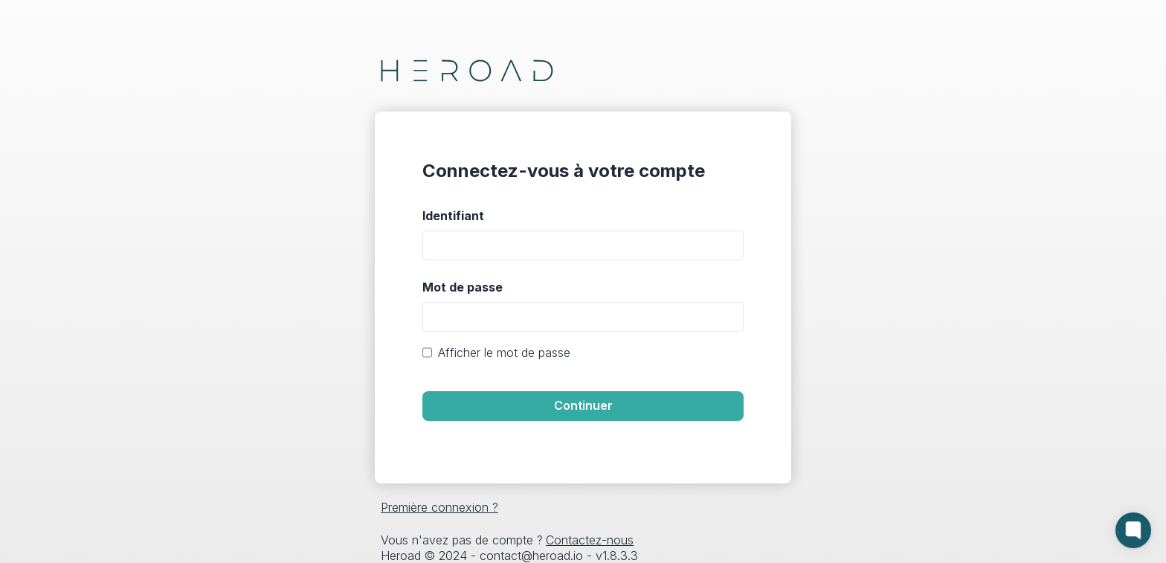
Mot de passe (462, 287)
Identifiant (453, 215)
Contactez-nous (590, 540)
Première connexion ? (439, 507)
